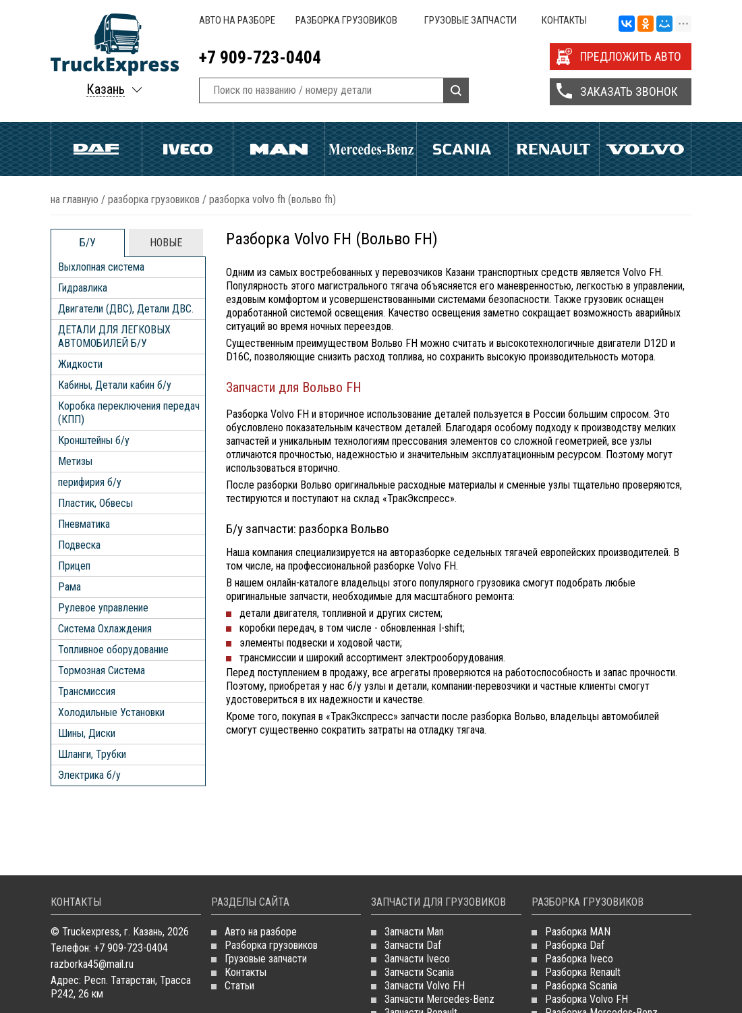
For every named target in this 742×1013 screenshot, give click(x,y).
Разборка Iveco (579, 958)
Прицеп (74, 565)
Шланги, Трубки (92, 754)
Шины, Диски (86, 733)
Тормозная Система (101, 670)
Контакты (564, 20)
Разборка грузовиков (346, 20)
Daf (96, 149)
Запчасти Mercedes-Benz (439, 999)
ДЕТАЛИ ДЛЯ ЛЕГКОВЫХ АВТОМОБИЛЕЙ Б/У (114, 336)
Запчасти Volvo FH (424, 985)
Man (278, 149)
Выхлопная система (101, 267)
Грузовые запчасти (470, 20)
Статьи (239, 985)
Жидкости (80, 364)
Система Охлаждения (105, 628)
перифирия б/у (89, 482)
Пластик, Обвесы (95, 503)
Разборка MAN (577, 931)
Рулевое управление (103, 607)
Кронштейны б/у (94, 440)
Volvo (645, 149)
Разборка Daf (574, 945)
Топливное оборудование (113, 649)
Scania (462, 149)
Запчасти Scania (419, 972)
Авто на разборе (237, 20)
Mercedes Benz (370, 149)
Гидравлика (82, 287)
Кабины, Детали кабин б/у (114, 385)
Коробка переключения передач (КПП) (129, 413)
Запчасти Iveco (417, 958)
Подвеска (79, 545)
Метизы (75, 461)
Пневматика (84, 524)
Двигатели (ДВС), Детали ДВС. (126, 308)
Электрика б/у (89, 775)
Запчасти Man (414, 931)
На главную (74, 199)
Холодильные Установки (111, 712)
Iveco (187, 149)
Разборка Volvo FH (586, 999)
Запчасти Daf (412, 945)
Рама (69, 586)
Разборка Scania (581, 985)
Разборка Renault (583, 972)
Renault (554, 149)
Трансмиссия (86, 691)
